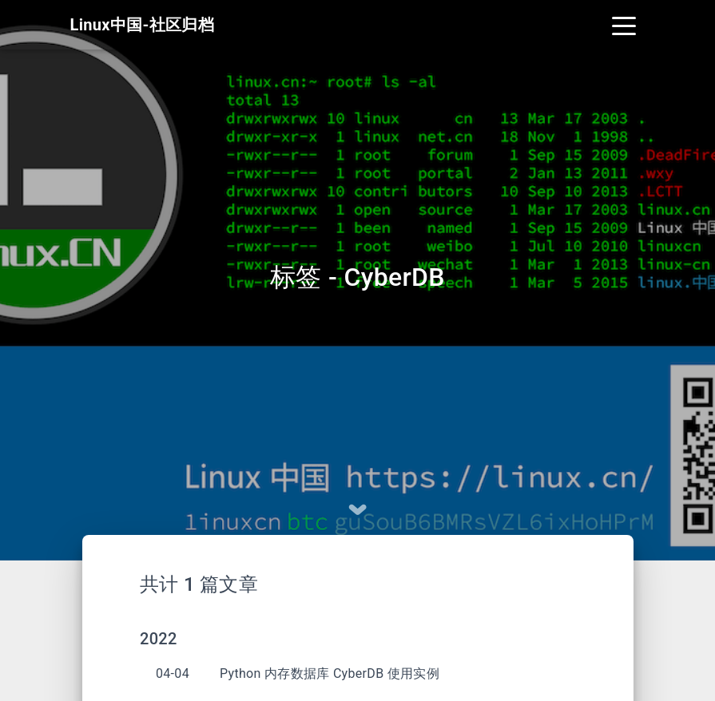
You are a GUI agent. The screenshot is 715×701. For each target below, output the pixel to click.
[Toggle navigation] (623, 25)
